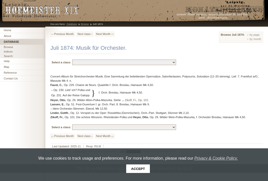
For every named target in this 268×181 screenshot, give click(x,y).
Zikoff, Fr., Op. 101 (136, 100)
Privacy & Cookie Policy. (216, 158)
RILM (97, 146)
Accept (138, 169)
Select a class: (61, 62)
